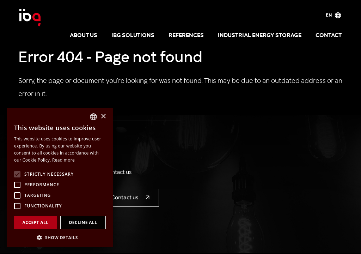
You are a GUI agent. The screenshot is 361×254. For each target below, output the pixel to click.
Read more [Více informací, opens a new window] (63, 160)
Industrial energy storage (259, 34)
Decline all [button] (83, 222)
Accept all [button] (36, 222)
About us (83, 34)
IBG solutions (132, 34)
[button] (60, 237)
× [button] (103, 116)
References (186, 34)
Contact (329, 34)
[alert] (60, 177)
